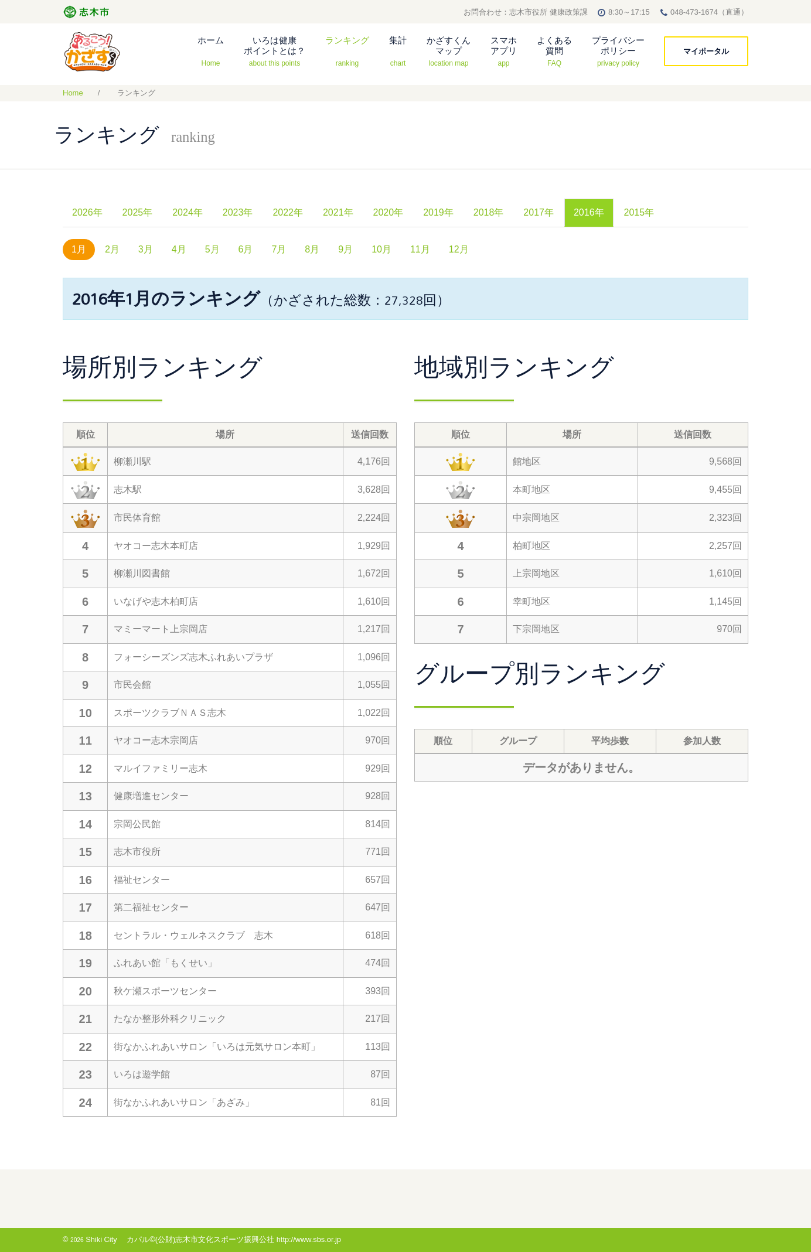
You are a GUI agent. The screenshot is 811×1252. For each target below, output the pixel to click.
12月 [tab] (459, 249)
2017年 (538, 212)
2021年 (338, 212)
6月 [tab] (245, 249)
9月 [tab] (345, 249)
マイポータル (706, 51)
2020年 (388, 212)
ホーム (210, 51)
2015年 (639, 212)
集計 (398, 51)
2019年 (438, 212)
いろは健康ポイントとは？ (274, 51)
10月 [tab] (381, 249)
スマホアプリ (503, 51)
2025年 (137, 212)
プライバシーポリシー (618, 51)
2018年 (488, 212)
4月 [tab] (179, 249)
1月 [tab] (78, 249)
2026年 (87, 212)
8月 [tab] (312, 249)
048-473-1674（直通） (709, 12)
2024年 (187, 212)
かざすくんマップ (449, 51)
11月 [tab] (420, 249)
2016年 (589, 212)
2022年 (287, 212)
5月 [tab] (212, 249)
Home (73, 92)
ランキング (347, 51)
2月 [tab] (112, 249)
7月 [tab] (278, 249)
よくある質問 (554, 51)
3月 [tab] (145, 249)
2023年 (238, 212)
